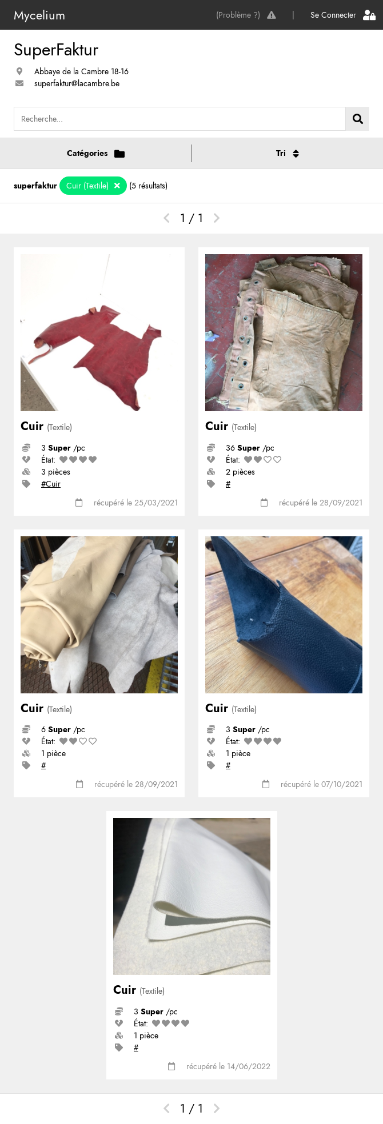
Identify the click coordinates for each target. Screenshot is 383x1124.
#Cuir (51, 483)
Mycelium (39, 15)
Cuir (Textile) (88, 185)
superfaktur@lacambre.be (76, 83)
